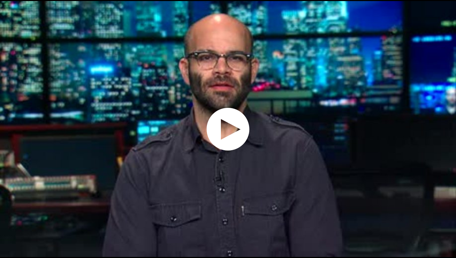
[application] (228, 129)
